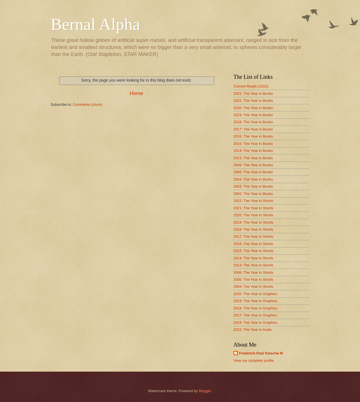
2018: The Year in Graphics (255, 308)
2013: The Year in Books (253, 158)
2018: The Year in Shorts (253, 229)
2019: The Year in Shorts (253, 222)
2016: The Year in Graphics (255, 322)
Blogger (205, 391)
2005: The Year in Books (253, 172)
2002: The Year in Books (253, 194)
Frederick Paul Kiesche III (261, 353)
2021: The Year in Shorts (253, 208)
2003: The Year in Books (253, 186)
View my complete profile (253, 360)
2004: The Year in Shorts (253, 286)
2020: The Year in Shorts (253, 215)
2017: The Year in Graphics (255, 315)
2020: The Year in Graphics (255, 294)
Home (136, 93)
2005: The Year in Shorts (253, 279)
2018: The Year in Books (253, 122)
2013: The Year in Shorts (253, 265)
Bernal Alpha (95, 24)
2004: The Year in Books (253, 179)
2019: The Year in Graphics (255, 301)
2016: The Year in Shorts (253, 244)
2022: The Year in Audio (252, 329)
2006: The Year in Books (253, 165)
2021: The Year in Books (253, 100)
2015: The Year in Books (253, 144)
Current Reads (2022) (251, 86)
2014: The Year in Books (253, 151)
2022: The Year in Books (253, 93)
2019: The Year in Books (253, 115)
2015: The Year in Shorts (253, 251)
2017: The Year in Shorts (253, 236)
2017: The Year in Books (253, 129)
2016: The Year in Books (253, 136)
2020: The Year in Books (253, 108)
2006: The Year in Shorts (253, 272)
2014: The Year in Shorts (253, 258)
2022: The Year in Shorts (253, 201)
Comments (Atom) (87, 104)
